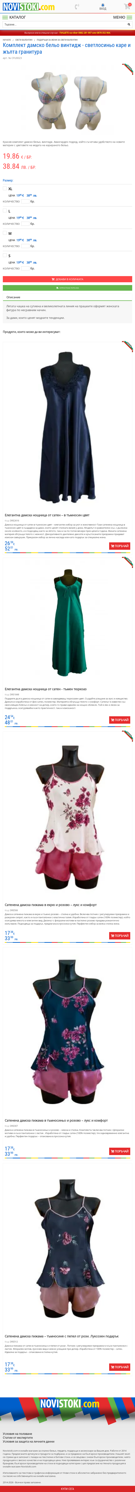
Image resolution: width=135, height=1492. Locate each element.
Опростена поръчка (67, 288)
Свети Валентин (23, 40)
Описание (13, 297)
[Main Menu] (14, 17)
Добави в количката (67, 279)
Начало (7, 40)
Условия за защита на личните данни (28, 1441)
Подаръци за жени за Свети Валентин (57, 40)
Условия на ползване (17, 1434)
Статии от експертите (18, 1438)
